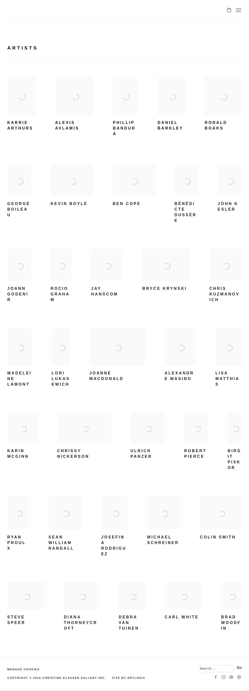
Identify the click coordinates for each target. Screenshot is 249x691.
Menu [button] (238, 10)
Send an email (239, 677)
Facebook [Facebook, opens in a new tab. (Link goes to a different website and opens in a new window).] (216, 677)
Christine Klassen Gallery (60, 10)
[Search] (215, 668)
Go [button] (239, 668)
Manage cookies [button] (23, 669)
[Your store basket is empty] (229, 10)
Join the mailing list (231, 677)
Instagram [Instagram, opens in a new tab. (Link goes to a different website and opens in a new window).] (223, 677)
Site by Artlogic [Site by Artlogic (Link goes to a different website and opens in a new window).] (129, 677)
